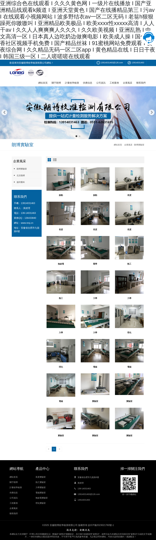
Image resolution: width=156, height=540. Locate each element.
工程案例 (114, 83)
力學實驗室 (41, 487)
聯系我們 (141, 83)
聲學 (95, 264)
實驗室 (95, 401)
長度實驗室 (41, 477)
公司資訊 (101, 83)
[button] (76, 136)
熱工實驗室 (41, 482)
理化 (129, 332)
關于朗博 (56, 83)
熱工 (129, 264)
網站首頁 (43, 83)
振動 (61, 195)
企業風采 (127, 83)
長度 (129, 195)
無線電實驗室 (42, 498)
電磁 (95, 367)
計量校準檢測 (72, 83)
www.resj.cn (27, 223)
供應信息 (87, 83)
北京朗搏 (19, 175)
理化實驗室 (41, 503)
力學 (95, 298)
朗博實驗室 (139, 145)
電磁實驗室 (41, 492)
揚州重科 (19, 182)
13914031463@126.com (112, 62)
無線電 (61, 264)
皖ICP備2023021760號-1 (101, 525)
